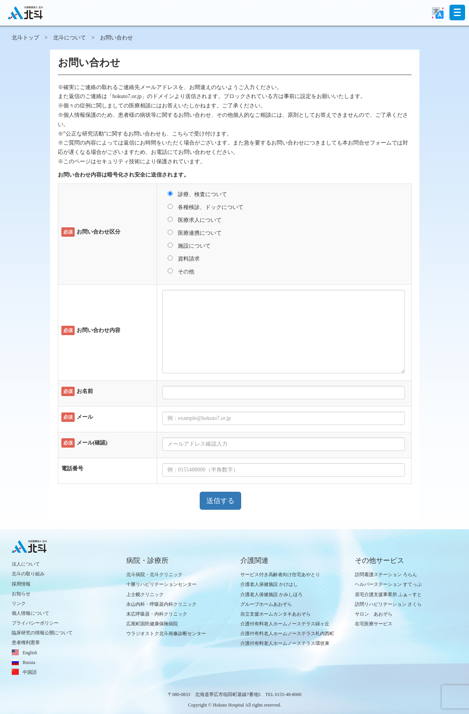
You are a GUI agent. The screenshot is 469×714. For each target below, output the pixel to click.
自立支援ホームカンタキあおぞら (275, 614)
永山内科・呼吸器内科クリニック (161, 604)
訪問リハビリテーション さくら (388, 604)
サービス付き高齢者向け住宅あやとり (280, 574)
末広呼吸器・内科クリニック (156, 614)
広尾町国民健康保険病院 (152, 624)
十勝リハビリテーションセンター (161, 584)
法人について (26, 564)
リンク (19, 603)
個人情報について (30, 613)
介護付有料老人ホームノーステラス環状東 (284, 643)
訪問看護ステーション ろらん (386, 574)
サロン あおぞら (373, 614)
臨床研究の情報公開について (42, 632)
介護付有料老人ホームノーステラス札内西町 (287, 633)
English (30, 652)
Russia (29, 662)
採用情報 (21, 584)
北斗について (69, 38)
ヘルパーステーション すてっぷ (388, 584)
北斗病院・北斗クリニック (154, 574)
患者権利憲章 (26, 642)
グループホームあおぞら (266, 604)
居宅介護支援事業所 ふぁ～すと (388, 594)
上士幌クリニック (145, 594)
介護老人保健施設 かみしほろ (271, 594)
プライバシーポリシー (35, 623)
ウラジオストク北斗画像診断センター (166, 633)
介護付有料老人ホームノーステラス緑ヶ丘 (284, 624)
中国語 (30, 672)
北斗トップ (25, 38)
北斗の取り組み (28, 574)
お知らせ (21, 593)
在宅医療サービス (373, 624)
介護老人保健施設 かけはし (269, 584)
